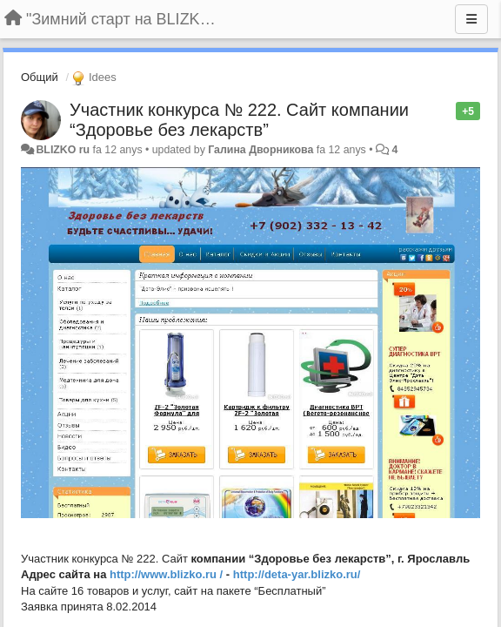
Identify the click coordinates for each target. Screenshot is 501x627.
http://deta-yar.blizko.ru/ (297, 574)
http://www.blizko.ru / (166, 574)
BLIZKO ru (64, 150)
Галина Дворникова (260, 150)
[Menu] (471, 19)
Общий (39, 77)
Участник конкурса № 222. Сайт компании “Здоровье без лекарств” (239, 119)
